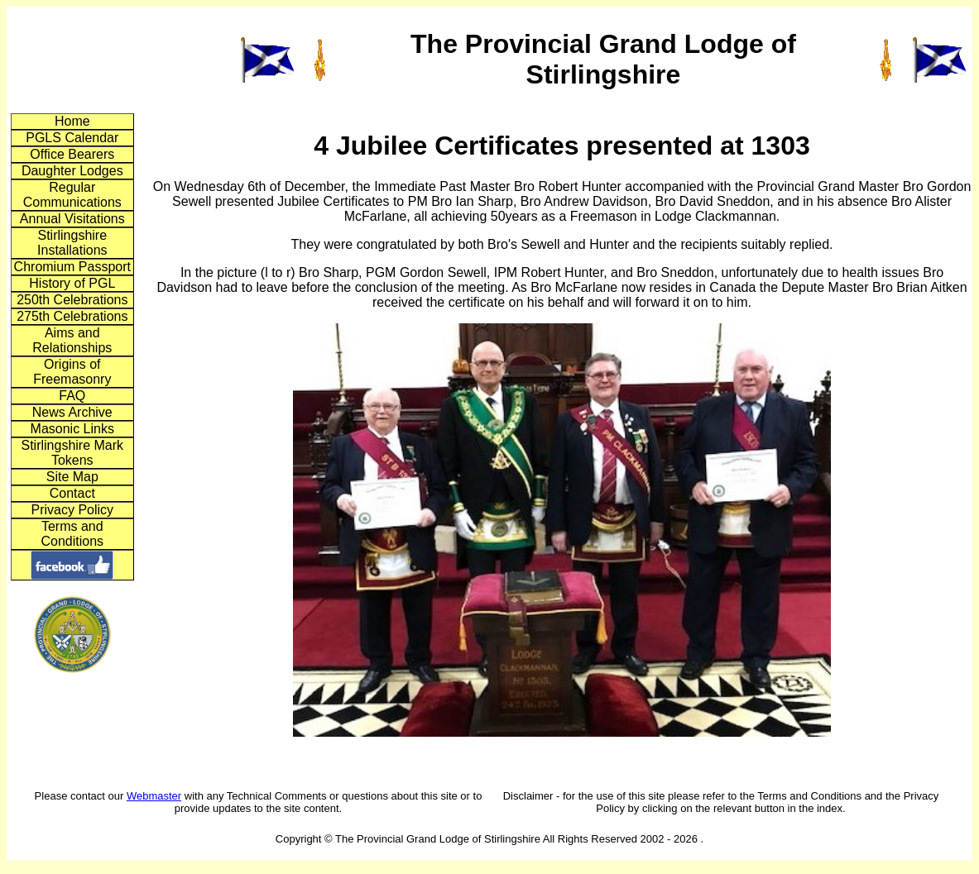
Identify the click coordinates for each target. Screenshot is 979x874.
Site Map (72, 477)
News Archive (72, 412)
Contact (72, 493)
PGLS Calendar (72, 138)
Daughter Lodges (72, 171)
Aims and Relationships (72, 340)
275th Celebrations (72, 316)
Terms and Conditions (72, 533)
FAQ (72, 396)
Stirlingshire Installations (72, 242)
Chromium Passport (72, 267)
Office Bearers (72, 154)
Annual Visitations (72, 219)
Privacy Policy (72, 510)
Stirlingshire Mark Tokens (72, 452)
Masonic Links (72, 429)
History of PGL (72, 283)
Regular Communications (72, 194)
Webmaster (154, 796)
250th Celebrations (72, 300)
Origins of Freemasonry (72, 371)
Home (72, 121)
